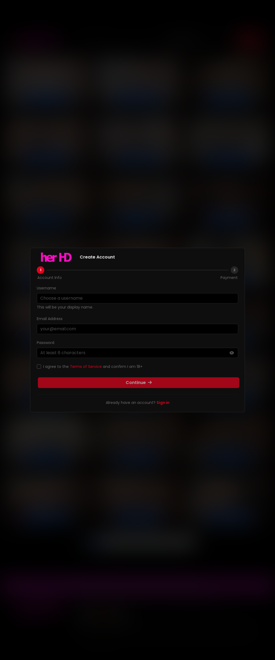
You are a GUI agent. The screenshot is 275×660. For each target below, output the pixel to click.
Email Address (50, 318)
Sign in (163, 402)
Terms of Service (86, 366)
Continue (139, 382)
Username (46, 288)
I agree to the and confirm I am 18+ (93, 366)
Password (45, 342)
